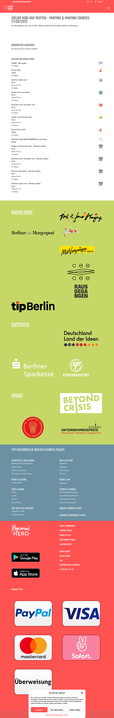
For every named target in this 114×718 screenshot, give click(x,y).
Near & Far (65, 479)
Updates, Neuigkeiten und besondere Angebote (53, 25)
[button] (82, 693)
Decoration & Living (67, 499)
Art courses (64, 470)
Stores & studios (68, 489)
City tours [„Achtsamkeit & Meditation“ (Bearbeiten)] (64, 483)
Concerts (63, 467)
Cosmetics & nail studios (21, 474)
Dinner (14, 499)
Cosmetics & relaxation (22, 460)
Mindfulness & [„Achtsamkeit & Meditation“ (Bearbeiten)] (17, 463)
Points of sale (65, 535)
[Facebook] (91, 2)
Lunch (13, 496)
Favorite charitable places (73, 515)
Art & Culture (66, 460)
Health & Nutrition (18, 470)
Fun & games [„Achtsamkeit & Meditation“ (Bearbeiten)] (16, 482)
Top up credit (65, 556)
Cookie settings (75, 709)
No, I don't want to (57, 709)
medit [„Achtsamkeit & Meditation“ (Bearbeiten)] (26, 463)
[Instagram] (88, 2)
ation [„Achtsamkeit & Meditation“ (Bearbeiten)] (31, 463)
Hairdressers (16, 467)
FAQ (61, 560)
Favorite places (66, 530)
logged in (22, 48)
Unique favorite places (71, 508)
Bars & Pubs (16, 502)
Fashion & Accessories (69, 492)
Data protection (50, 715)
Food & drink (17, 489)
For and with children (22, 508)
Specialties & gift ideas (69, 496)
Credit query (65, 551)
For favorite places (68, 539)
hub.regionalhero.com (21, 25)
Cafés (13, 492)
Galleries (63, 463)
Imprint (66, 715)
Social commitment (67, 525)
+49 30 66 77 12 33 (66, 569)
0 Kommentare (73, 25)
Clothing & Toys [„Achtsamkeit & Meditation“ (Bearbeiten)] (17, 515)
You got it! (39, 709)
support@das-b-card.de (70, 564)
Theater (63, 474)
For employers (65, 544)
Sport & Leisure (18, 479)
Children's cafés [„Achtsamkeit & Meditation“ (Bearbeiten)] (18, 511)
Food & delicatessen (68, 502)
